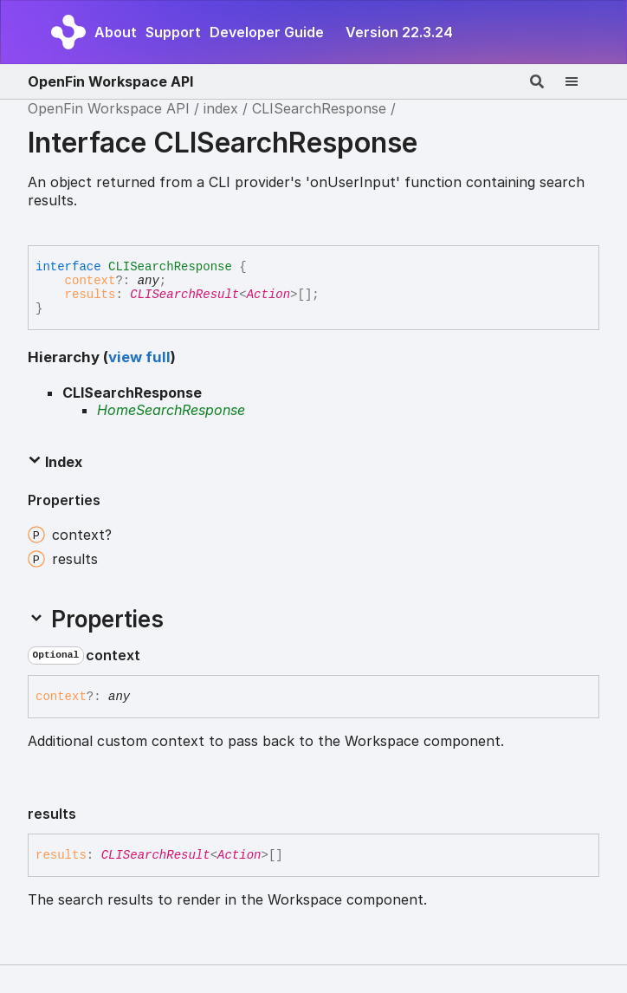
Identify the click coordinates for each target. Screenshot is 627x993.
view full (139, 357)
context (90, 281)
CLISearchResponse (319, 108)
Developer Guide (267, 32)
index (221, 108)
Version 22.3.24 (399, 32)
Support (173, 32)
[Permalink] (154, 656)
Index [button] (55, 462)
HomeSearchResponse (171, 410)
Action (268, 295)
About (115, 32)
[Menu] (582, 81)
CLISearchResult (184, 295)
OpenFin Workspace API (110, 81)
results (90, 295)
